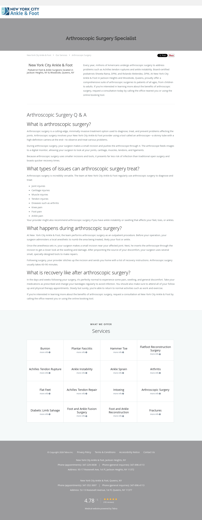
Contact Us (149, 452)
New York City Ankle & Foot (39, 55)
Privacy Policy (84, 452)
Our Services (61, 55)
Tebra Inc (68, 452)
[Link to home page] (19, 12)
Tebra (114, 508)
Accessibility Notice (129, 452)
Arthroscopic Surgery (81, 55)
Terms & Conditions (105, 452)
